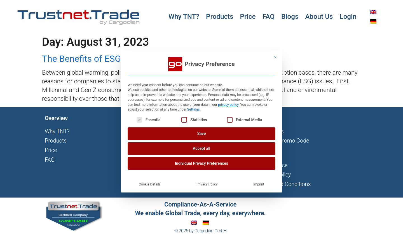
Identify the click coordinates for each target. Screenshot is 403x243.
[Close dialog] (275, 57)
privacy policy (228, 105)
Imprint (258, 184)
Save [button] (201, 133)
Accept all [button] (201, 148)
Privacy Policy (206, 184)
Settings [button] (193, 109)
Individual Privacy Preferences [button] (201, 163)
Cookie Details (150, 184)
